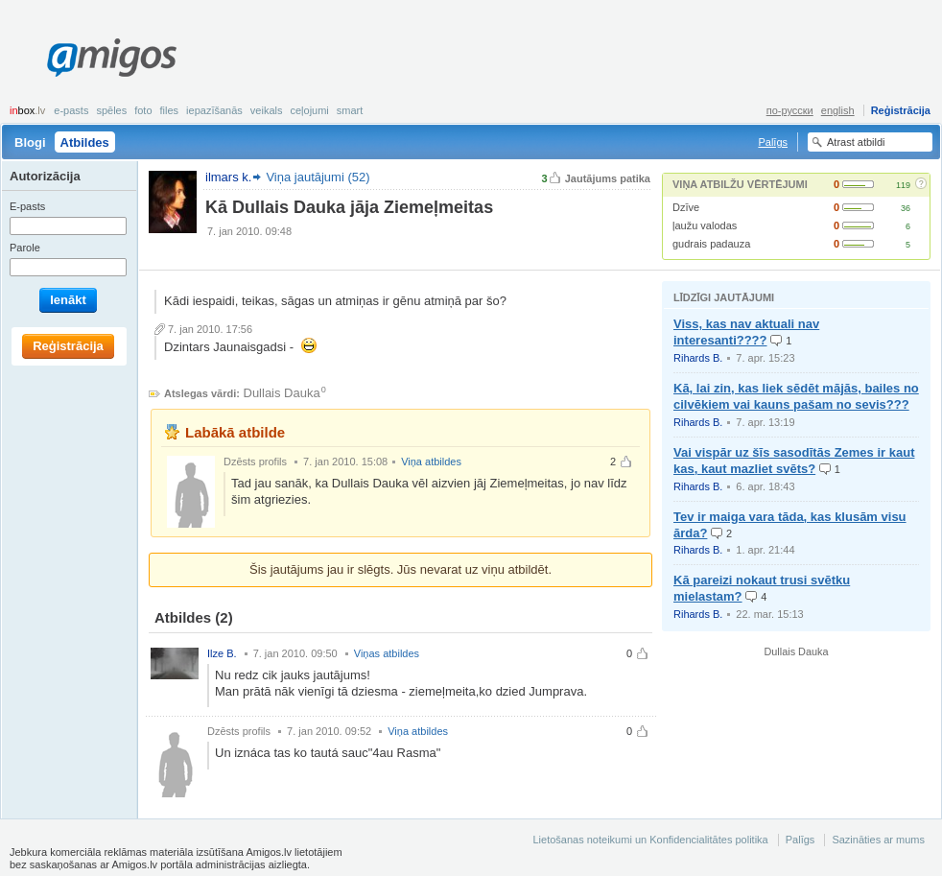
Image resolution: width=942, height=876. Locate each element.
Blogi (30, 142)
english (838, 110)
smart (350, 110)
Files (169, 110)
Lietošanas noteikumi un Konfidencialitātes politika (649, 839)
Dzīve (685, 207)
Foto (143, 110)
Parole (25, 247)
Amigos (112, 57)
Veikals (266, 110)
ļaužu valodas (704, 225)
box (27, 110)
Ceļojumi (309, 110)
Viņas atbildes (386, 653)
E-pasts (71, 110)
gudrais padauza (711, 243)
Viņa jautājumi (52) (317, 177)
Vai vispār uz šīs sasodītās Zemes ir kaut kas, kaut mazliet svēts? (793, 460)
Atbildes (84, 142)
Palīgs (773, 142)
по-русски (789, 110)
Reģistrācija (900, 110)
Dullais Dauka (282, 393)
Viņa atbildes (431, 461)
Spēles (111, 110)
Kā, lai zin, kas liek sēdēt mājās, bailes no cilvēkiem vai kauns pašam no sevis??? (796, 396)
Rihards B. (697, 358)
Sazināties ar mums (878, 839)
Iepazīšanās (214, 110)
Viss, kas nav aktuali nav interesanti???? (746, 332)
